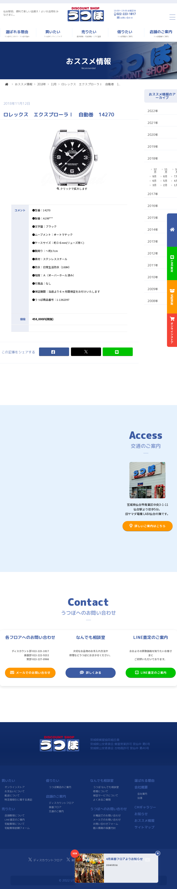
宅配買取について (15, 824)
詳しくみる (90, 672)
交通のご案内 (56, 811)
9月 (154, 176)
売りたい (8, 809)
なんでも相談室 (102, 780)
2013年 (153, 241)
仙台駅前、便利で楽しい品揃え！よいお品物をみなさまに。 (30, 13)
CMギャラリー (145, 807)
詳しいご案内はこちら (147, 526)
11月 (54, 84)
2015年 (153, 218)
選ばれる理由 (144, 780)
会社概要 (141, 787)
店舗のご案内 (56, 796)
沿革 (139, 798)
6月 (154, 180)
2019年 (153, 147)
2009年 (153, 289)
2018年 (41, 84)
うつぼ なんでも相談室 (106, 787)
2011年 (153, 265)
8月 (165, 176)
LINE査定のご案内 (150, 672)
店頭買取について (15, 815)
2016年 (153, 206)
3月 (154, 185)
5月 (165, 180)
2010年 (153, 277)
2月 (165, 185)
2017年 (153, 194)
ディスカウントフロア (61, 803)
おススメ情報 (23, 84)
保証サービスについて (105, 795)
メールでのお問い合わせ (30, 672)
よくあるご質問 (102, 799)
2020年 (153, 135)
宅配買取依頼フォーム (17, 828)
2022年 (153, 111)
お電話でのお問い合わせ (107, 815)
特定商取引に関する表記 (18, 799)
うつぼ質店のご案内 (60, 787)
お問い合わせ (126, 17)
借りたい (52, 780)
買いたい (8, 780)
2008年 (153, 301)
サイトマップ (144, 827)
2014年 (153, 230)
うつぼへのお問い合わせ (108, 809)
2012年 (153, 253)
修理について (100, 791)
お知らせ (141, 814)
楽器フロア (55, 807)
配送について (12, 795)
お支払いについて (15, 791)
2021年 (153, 123)
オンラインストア (15, 787)
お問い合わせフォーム (105, 824)
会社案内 (142, 794)
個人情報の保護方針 (104, 828)
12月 (155, 171)
